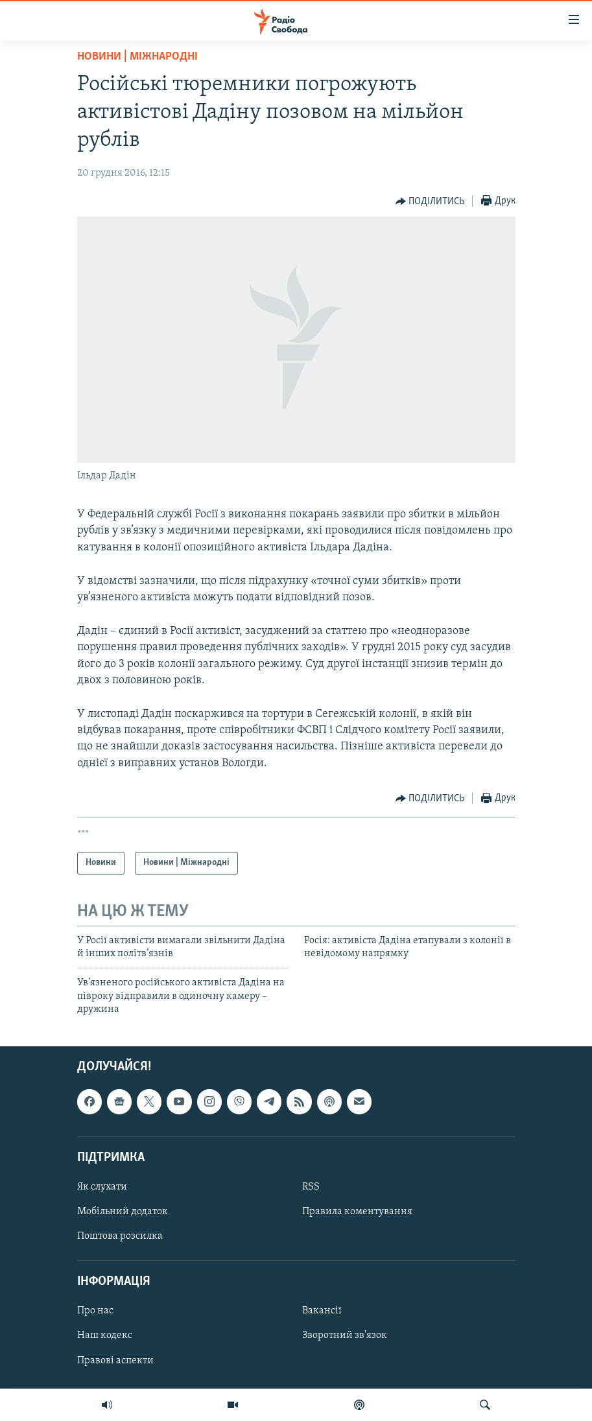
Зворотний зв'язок (344, 1335)
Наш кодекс (104, 1335)
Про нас (95, 1311)
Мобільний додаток (122, 1211)
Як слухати (102, 1187)
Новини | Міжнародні (137, 57)
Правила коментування (357, 1211)
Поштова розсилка (120, 1236)
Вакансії (322, 1311)
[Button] (430, 201)
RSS (311, 1187)
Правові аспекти (115, 1360)
